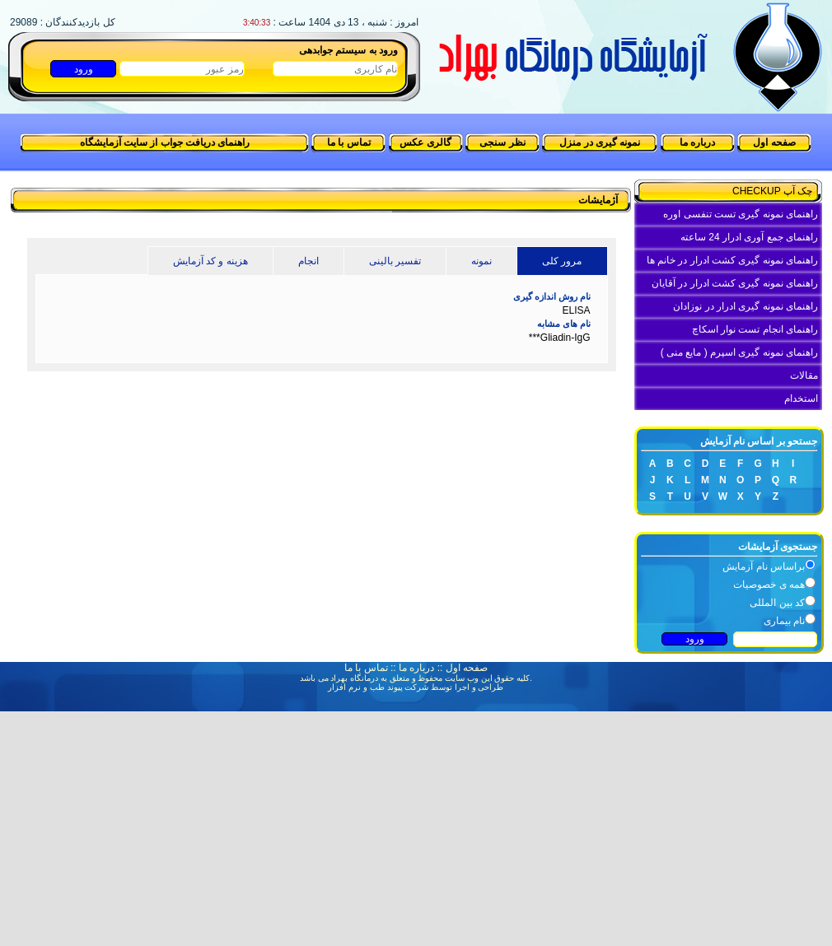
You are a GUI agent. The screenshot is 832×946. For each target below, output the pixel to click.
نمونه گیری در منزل (599, 142)
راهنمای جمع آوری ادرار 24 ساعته (749, 237)
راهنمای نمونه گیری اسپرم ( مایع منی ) (739, 352)
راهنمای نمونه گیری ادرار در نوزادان (745, 306)
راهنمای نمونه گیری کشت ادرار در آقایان (735, 283)
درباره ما (697, 142)
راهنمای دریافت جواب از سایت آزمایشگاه (165, 142)
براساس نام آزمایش (763, 566)
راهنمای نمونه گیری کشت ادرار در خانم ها (732, 260)
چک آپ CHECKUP (775, 191)
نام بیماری (784, 621)
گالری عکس (425, 142)
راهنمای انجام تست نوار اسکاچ (755, 329)
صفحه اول (774, 142)
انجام (308, 261)
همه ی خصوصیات (769, 584)
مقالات (804, 375)
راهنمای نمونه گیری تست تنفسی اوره (740, 214)
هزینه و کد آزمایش (210, 261)
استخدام (801, 398)
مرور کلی (562, 261)
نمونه (481, 261)
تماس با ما (349, 142)
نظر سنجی (502, 142)
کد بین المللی (777, 602)
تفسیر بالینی (395, 261)
